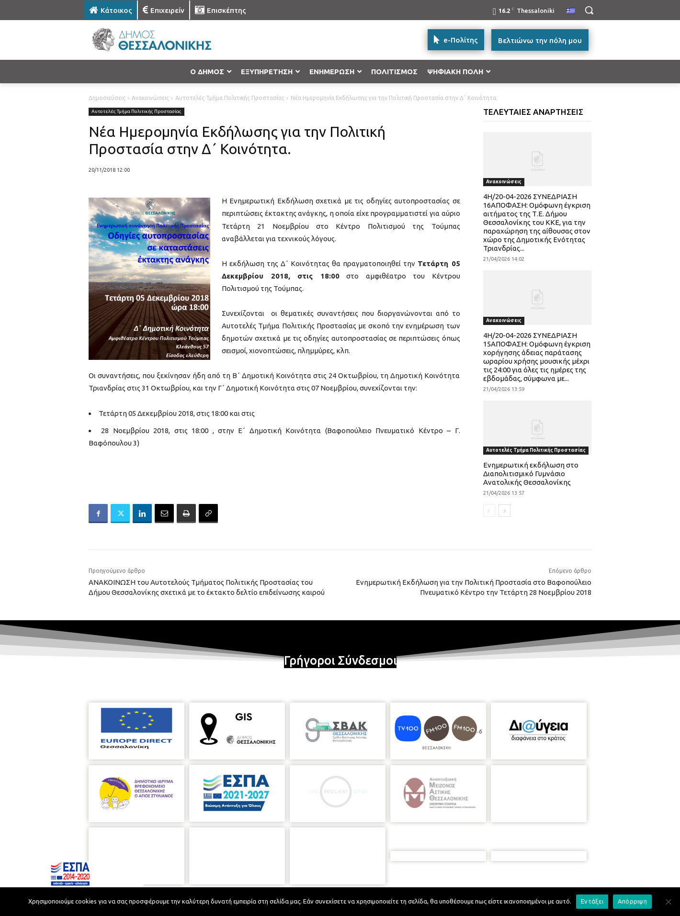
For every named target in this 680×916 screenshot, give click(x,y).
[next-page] (504, 510)
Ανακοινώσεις (150, 98)
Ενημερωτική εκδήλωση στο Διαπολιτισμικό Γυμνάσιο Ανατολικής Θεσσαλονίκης (530, 473)
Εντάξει (592, 901)
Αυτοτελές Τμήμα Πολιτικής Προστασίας (229, 98)
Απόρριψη (632, 901)
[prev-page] (489, 510)
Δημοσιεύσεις (107, 98)
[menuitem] (571, 11)
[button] (589, 10)
